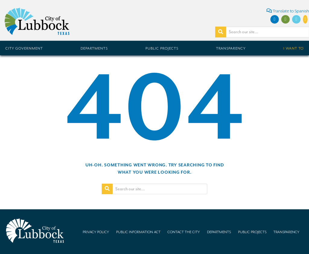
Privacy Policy (96, 232)
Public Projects (161, 48)
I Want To (293, 48)
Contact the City (183, 232)
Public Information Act (138, 232)
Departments (94, 48)
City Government (24, 48)
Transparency (231, 48)
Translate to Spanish (287, 10)
